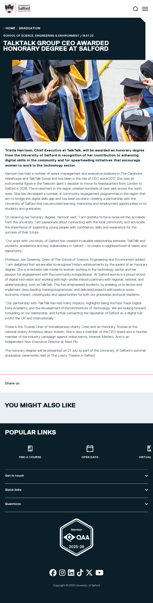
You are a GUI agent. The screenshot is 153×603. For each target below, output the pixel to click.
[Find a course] (30, 452)
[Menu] (145, 9)
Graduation (29, 28)
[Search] (135, 8)
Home (10, 28)
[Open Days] (90, 452)
